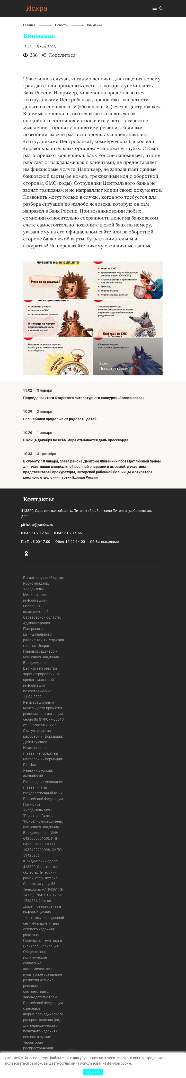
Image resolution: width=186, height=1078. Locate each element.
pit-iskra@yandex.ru (37, 525)
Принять (93, 1072)
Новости (61, 25)
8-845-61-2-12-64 (35, 533)
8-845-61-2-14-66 (68, 533)
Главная (29, 25)
